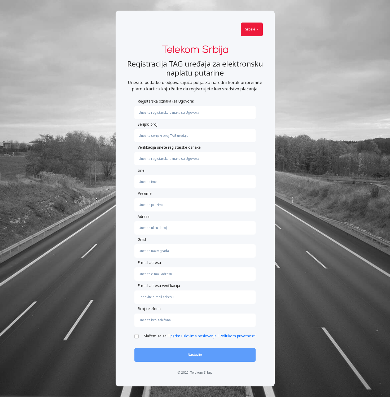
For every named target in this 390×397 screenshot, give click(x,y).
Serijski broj (147, 124)
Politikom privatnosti (238, 335)
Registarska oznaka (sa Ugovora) (166, 101)
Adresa (144, 216)
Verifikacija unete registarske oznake (169, 147)
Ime (141, 170)
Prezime (145, 193)
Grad (142, 239)
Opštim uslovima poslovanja (192, 335)
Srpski (250, 29)
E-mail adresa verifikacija (159, 285)
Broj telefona (149, 308)
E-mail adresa (149, 262)
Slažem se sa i (200, 335)
